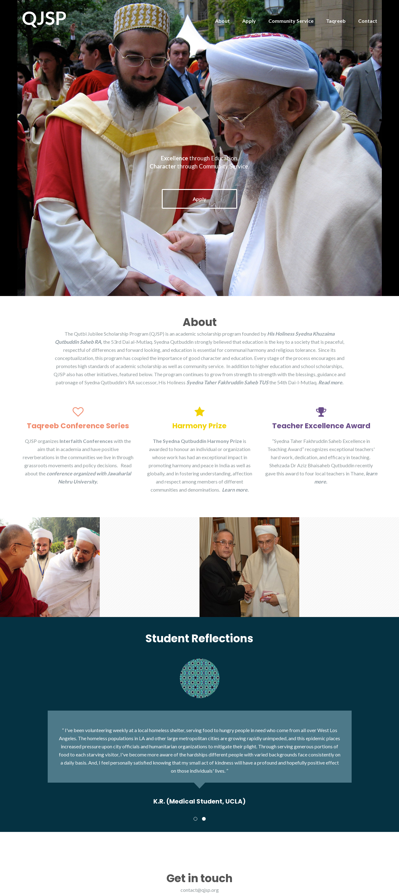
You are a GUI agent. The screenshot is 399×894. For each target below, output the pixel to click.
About (222, 21)
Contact (367, 21)
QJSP (44, 18)
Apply (249, 21)
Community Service (291, 21)
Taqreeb (336, 21)
